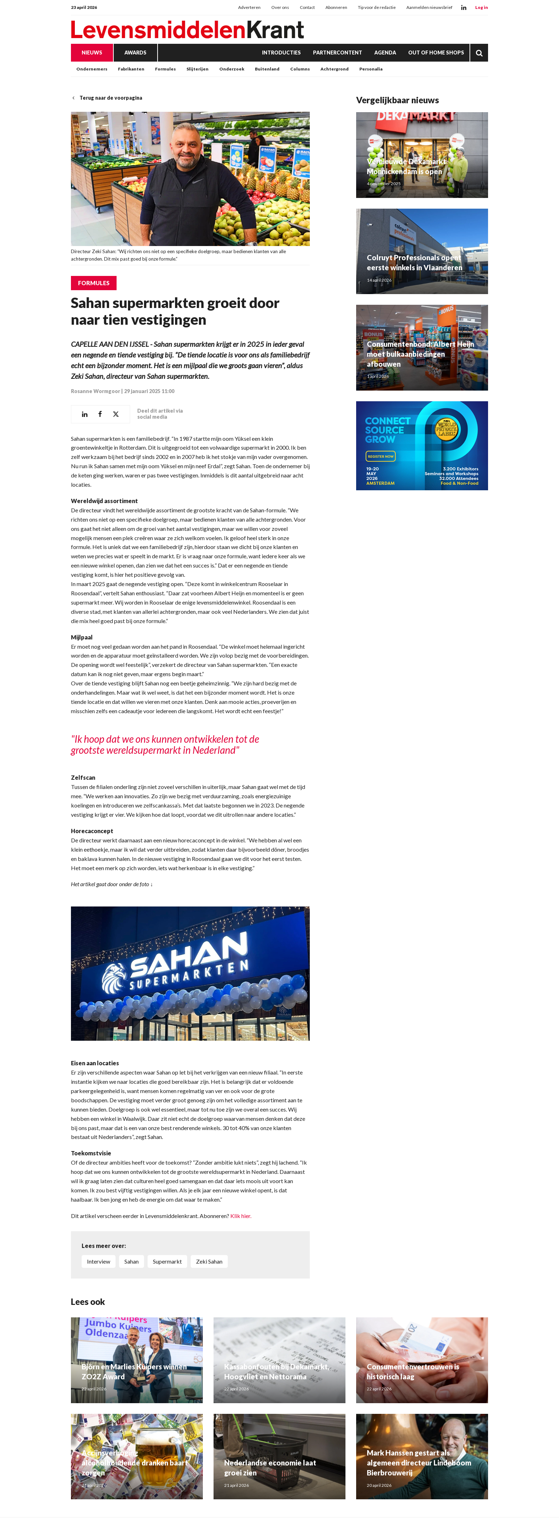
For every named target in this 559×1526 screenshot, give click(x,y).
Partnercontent (337, 52)
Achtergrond (334, 69)
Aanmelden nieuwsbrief (429, 7)
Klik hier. (240, 1215)
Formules (165, 69)
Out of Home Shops (436, 52)
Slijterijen (197, 69)
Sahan (131, 1261)
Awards (135, 52)
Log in (481, 7)
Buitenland (267, 69)
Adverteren (249, 7)
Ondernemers (91, 69)
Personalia (371, 69)
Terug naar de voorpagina (106, 98)
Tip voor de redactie (377, 7)
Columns (300, 69)
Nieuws (92, 52)
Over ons (280, 7)
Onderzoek (231, 69)
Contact (307, 7)
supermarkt (167, 1261)
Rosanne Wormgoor (95, 391)
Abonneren (336, 7)
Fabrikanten (131, 69)
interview (98, 1261)
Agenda (385, 52)
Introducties (281, 52)
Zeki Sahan (209, 1261)
